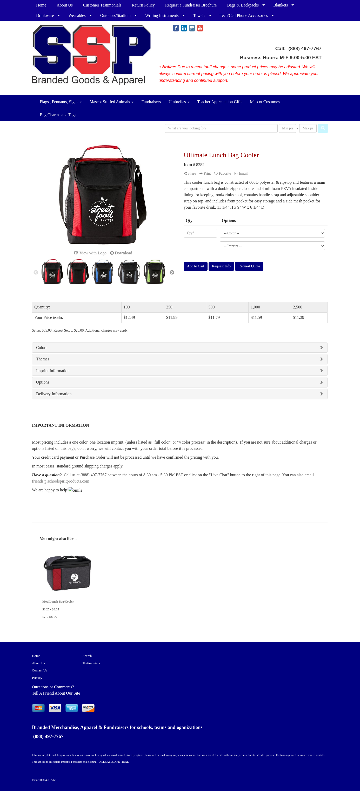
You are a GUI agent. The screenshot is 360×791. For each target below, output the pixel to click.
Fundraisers (151, 102)
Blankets (280, 5)
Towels (199, 15)
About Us (65, 5)
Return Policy (143, 5)
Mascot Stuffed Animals (112, 102)
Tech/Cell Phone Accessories (244, 15)
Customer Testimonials (102, 5)
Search (87, 656)
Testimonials (91, 663)
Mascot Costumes (265, 102)
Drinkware (45, 15)
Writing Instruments (162, 15)
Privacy (37, 678)
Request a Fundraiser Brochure (191, 5)
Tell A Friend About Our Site (56, 693)
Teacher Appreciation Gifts (219, 102)
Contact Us (39, 670)
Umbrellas (179, 102)
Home (41, 5)
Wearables (76, 15)
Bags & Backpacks (243, 5)
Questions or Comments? (53, 687)
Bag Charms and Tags (58, 115)
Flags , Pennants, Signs (61, 102)
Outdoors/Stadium (115, 15)
